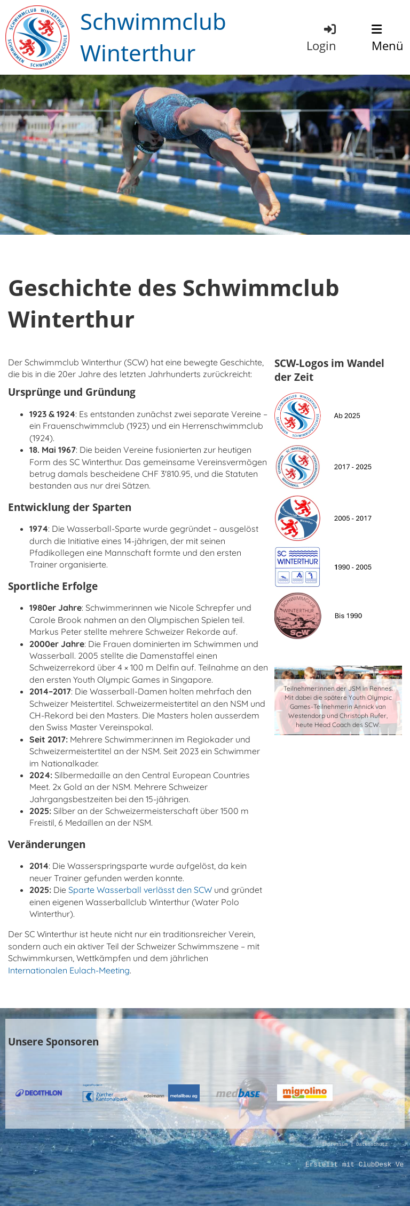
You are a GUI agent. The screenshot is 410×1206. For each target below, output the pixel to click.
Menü (388, 38)
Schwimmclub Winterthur (153, 37)
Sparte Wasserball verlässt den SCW (140, 889)
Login (321, 37)
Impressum (335, 1144)
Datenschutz (372, 1144)
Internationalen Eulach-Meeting (69, 970)
